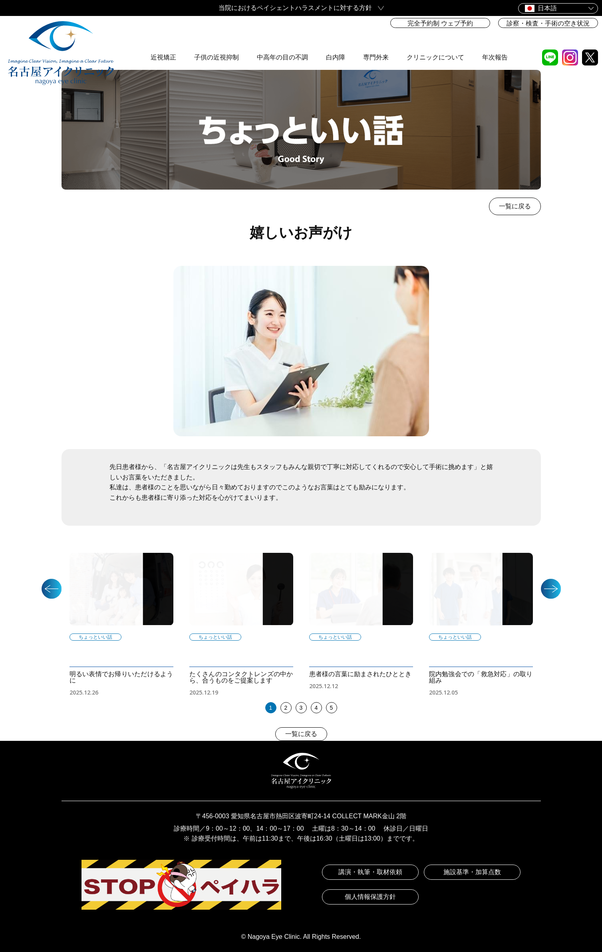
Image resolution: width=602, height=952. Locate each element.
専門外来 (376, 38)
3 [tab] (301, 708)
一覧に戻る (515, 206)
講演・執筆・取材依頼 (370, 872)
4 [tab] (316, 708)
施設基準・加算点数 (472, 872)
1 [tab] (270, 708)
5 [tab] (331, 708)
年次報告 (495, 38)
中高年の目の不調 (282, 38)
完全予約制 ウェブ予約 (440, 23)
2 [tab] (286, 708)
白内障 (335, 38)
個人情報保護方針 (370, 896)
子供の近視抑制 (216, 38)
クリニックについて (435, 38)
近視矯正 (163, 38)
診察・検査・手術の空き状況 (548, 23)
